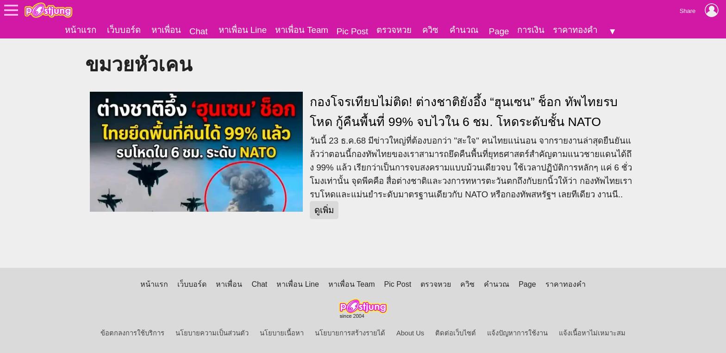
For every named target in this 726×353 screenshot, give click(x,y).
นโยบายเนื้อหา (282, 333)
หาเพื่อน (166, 30)
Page (499, 31)
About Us (410, 333)
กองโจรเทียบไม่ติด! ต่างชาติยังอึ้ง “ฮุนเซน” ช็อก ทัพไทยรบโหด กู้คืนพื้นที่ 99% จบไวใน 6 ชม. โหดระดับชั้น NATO (464, 112)
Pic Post (352, 31)
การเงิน (530, 30)
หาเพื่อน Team (301, 30)
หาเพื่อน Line (243, 30)
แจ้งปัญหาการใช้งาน (517, 333)
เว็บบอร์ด (124, 30)
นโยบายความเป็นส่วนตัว (212, 333)
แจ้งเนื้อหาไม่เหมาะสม (592, 333)
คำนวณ (464, 30)
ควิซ (430, 30)
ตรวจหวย (394, 30)
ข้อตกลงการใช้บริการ (132, 333)
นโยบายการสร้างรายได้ (350, 333)
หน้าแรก (80, 30)
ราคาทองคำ (575, 30)
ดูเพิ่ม (324, 210)
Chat (198, 31)
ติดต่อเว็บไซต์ (455, 333)
